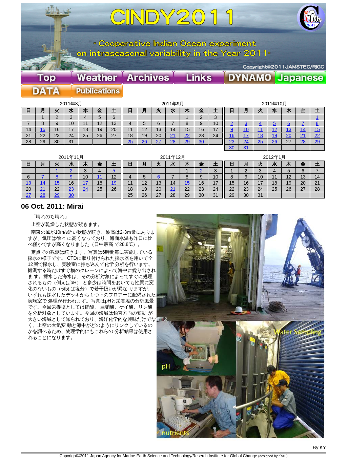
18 (260, 135)
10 (246, 129)
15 (42, 129)
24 (246, 141)
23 (231, 141)
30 (201, 141)
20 (288, 135)
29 (187, 141)
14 (303, 129)
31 (246, 147)
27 (158, 141)
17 (246, 135)
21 (173, 135)
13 (288, 129)
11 (260, 129)
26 (144, 141)
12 (274, 129)
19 (274, 135)
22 (187, 135)
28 (173, 141)
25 (130, 141)
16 (231, 135)
